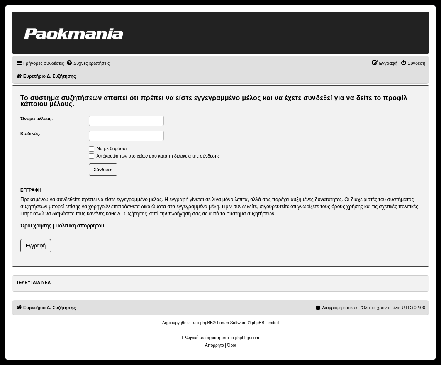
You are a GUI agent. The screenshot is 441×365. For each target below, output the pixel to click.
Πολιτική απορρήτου (80, 226)
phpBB (206, 323)
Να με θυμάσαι (108, 148)
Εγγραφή (36, 246)
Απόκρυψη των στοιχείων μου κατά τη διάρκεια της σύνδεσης (154, 155)
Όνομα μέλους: (36, 118)
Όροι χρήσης (35, 226)
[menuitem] (88, 63)
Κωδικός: (30, 133)
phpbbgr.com (247, 337)
